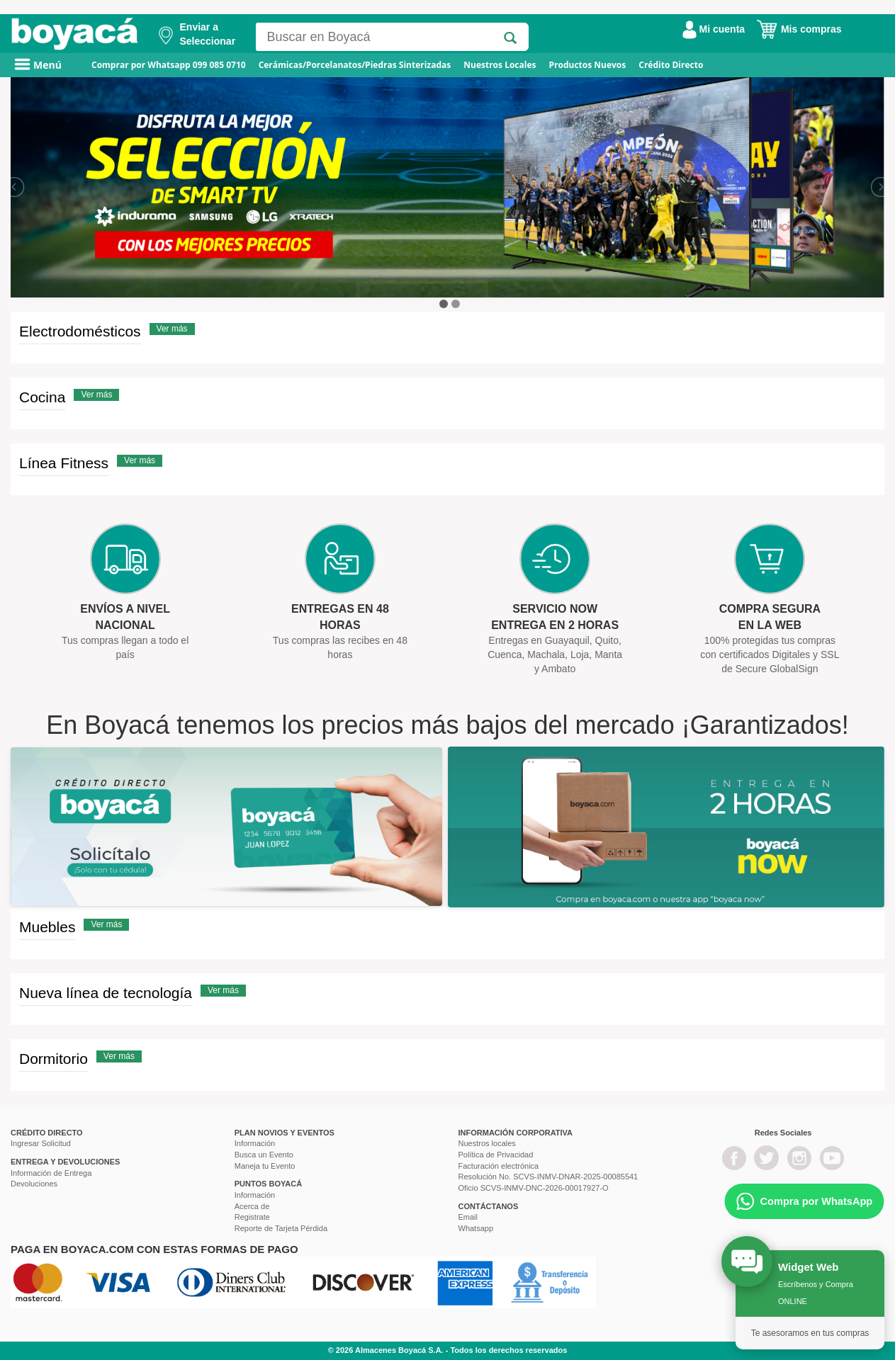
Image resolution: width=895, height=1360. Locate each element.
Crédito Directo (670, 65)
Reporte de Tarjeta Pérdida (281, 1228)
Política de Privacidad (496, 1154)
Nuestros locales (487, 1143)
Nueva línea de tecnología (105, 993)
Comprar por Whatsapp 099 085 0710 (168, 65)
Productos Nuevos (587, 65)
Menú (38, 65)
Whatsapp (476, 1228)
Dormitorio (53, 1058)
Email (468, 1217)
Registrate (252, 1217)
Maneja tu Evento (265, 1166)
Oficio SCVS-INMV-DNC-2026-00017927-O (533, 1188)
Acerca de (252, 1206)
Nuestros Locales (499, 65)
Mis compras (798, 29)
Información (255, 1143)
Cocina (42, 397)
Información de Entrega (51, 1173)
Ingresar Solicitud (41, 1143)
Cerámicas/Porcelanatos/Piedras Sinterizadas (355, 65)
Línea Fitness (63, 463)
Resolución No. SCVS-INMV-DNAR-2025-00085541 (548, 1176)
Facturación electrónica (498, 1166)
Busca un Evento (264, 1154)
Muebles (47, 927)
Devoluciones (34, 1183)
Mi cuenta (713, 29)
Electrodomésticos (80, 331)
